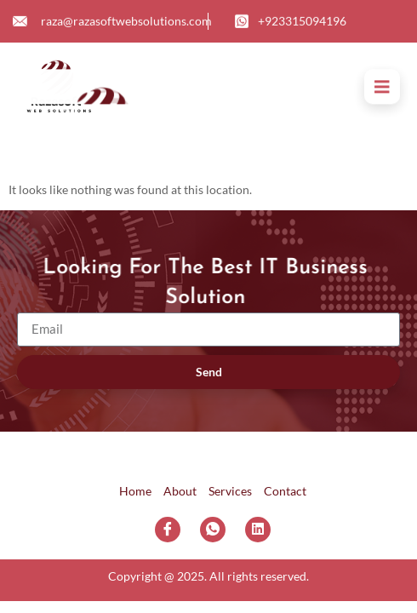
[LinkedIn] (258, 529)
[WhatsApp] (213, 529)
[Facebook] (167, 529)
